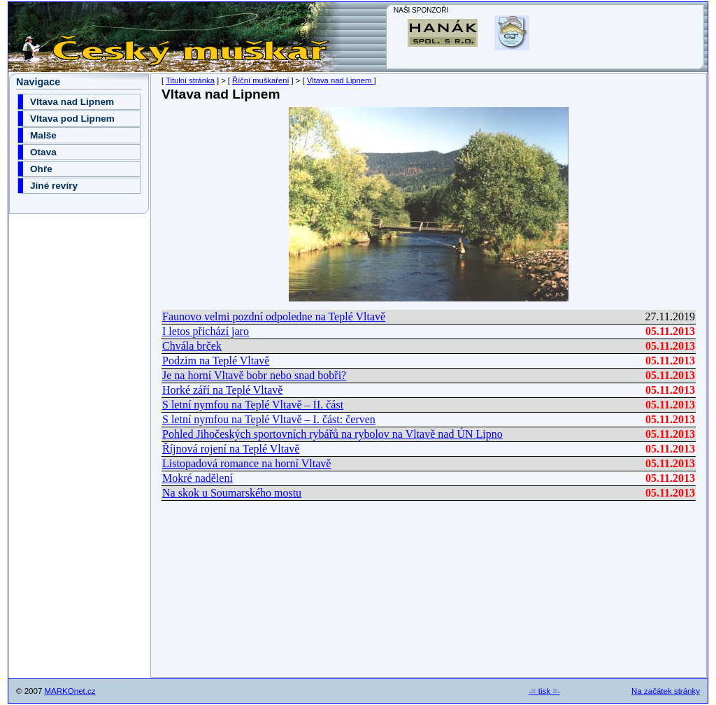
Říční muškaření (260, 80)
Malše (43, 135)
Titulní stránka (190, 80)
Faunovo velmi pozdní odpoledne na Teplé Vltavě (273, 316)
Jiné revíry (54, 185)
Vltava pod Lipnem (72, 118)
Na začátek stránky (665, 691)
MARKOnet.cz (70, 691)
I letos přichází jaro (205, 331)
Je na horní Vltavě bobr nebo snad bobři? (254, 375)
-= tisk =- (544, 691)
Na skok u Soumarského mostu (231, 493)
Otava (43, 152)
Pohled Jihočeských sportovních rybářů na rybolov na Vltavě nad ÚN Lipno (332, 434)
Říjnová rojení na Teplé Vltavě (230, 449)
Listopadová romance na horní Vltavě (246, 463)
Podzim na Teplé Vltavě (215, 360)
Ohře (41, 169)
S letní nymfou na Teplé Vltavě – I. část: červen (268, 419)
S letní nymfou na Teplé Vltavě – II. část (252, 405)
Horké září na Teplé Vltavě (222, 390)
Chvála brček (192, 346)
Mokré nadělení (197, 478)
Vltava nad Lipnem (340, 80)
